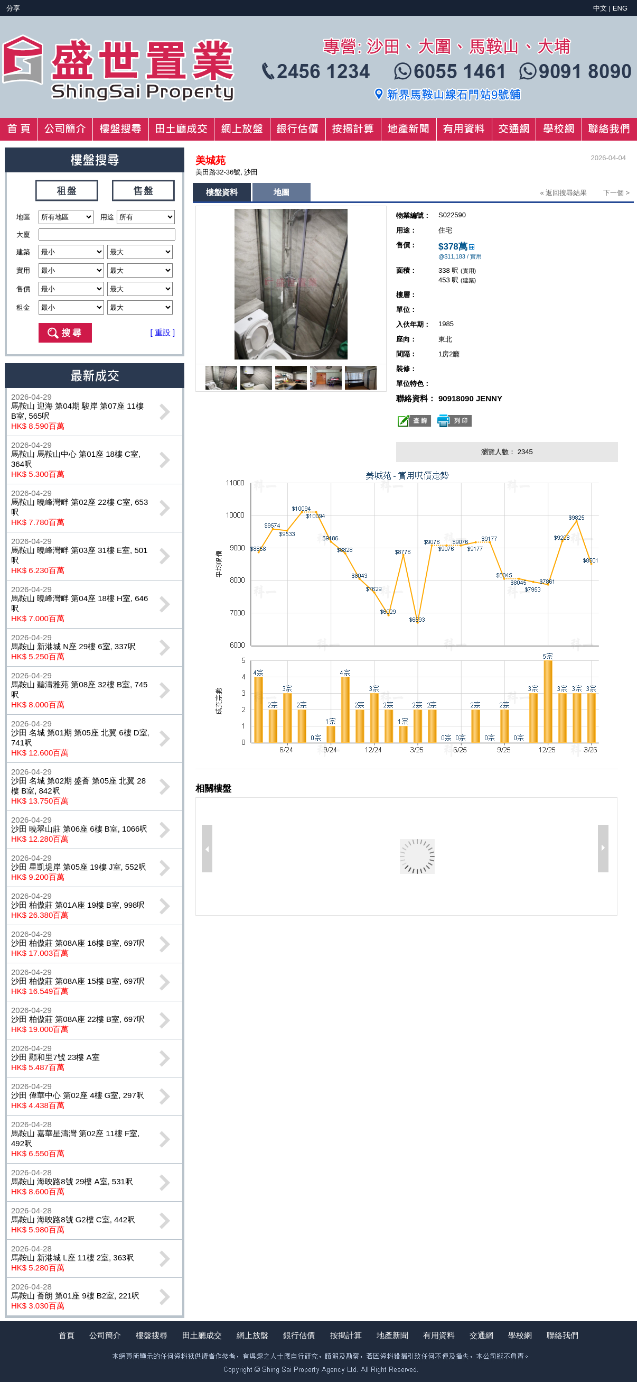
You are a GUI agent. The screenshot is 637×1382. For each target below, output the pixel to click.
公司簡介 (105, 1335)
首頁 (66, 1335)
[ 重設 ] (163, 332)
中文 (600, 8)
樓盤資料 (222, 192)
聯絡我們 (562, 1335)
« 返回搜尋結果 (563, 193)
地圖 (281, 192)
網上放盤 (252, 1335)
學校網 (520, 1335)
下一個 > (616, 193)
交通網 (481, 1335)
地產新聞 (392, 1335)
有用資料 (439, 1335)
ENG (620, 8)
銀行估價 (299, 1335)
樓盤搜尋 (151, 1335)
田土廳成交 (202, 1335)
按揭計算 (346, 1335)
